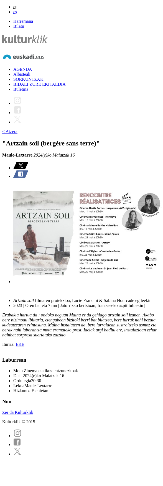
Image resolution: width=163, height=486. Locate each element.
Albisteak (21, 74)
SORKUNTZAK (28, 79)
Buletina (20, 89)
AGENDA (22, 69)
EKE (20, 344)
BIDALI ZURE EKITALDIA (39, 84)
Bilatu (18, 26)
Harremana (23, 21)
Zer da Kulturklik (17, 412)
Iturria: (9, 344)
